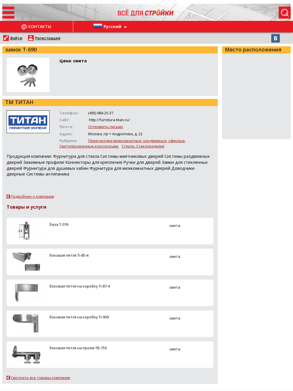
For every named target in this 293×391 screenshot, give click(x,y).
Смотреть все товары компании (40, 377)
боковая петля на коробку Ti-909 (79, 317)
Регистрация (47, 38)
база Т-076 (59, 224)
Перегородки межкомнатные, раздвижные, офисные (136, 140)
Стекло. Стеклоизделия (143, 146)
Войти (16, 38)
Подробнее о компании (32, 196)
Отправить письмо (105, 126)
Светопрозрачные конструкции (89, 146)
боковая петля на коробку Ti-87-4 (80, 286)
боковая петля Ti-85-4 (69, 255)
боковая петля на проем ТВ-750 (78, 347)
